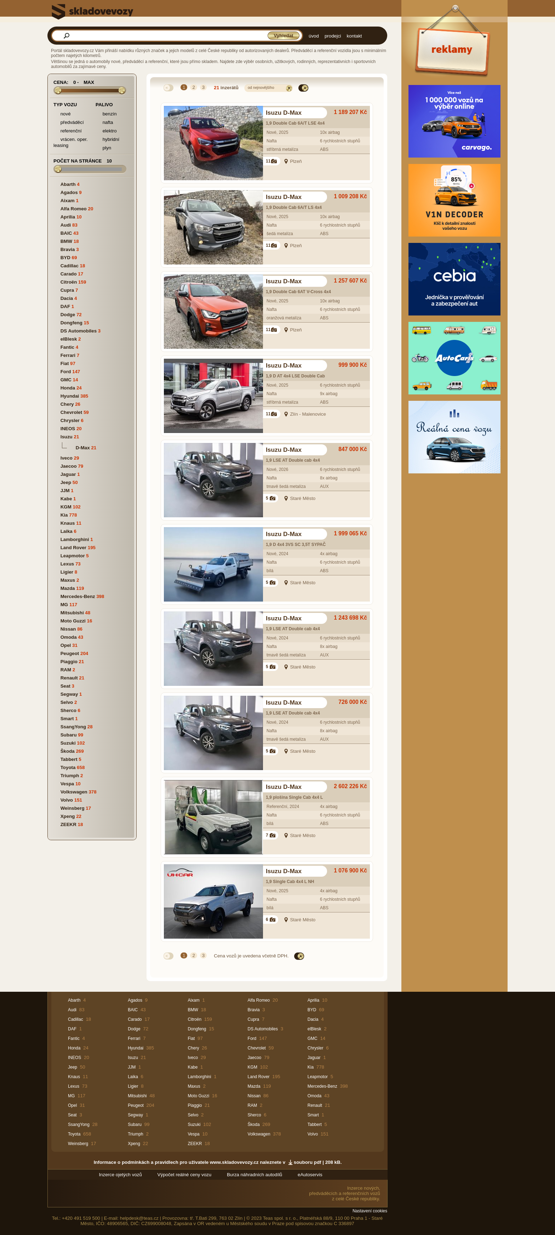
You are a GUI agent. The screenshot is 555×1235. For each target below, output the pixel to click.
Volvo (67, 800)
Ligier (67, 572)
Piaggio (69, 661)
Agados (69, 192)
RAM (66, 669)
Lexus (67, 564)
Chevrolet (71, 412)
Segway (69, 694)
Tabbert (69, 759)
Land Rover (73, 547)
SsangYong (73, 726)
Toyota (68, 767)
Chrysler (70, 420)
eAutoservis (310, 1174)
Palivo (104, 104)
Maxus (68, 580)
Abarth (68, 184)
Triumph (70, 775)
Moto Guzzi (73, 621)
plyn (103, 148)
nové (62, 114)
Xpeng (68, 816)
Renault (69, 678)
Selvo (67, 702)
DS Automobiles (79, 331)
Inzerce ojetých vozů (120, 1174)
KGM (66, 507)
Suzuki (68, 743)
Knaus (68, 523)
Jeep (66, 482)
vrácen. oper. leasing (70, 142)
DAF (65, 306)
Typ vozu (65, 104)
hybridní (107, 140)
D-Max (83, 447)
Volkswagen (74, 792)
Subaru (69, 735)
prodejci (333, 36)
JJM (65, 490)
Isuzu (67, 436)
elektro (106, 131)
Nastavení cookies (370, 1210)
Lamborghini (75, 539)
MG (64, 604)
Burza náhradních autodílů (254, 1174)
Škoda (68, 751)
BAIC (66, 233)
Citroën (69, 282)
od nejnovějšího (261, 87)
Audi (66, 225)
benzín (106, 114)
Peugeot (70, 653)
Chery (67, 404)
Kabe (66, 498)
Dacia (67, 298)
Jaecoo (69, 466)
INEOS (68, 428)
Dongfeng (71, 322)
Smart (67, 718)
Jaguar (68, 474)
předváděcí (68, 123)
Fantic (67, 347)
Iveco (67, 458)
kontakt (354, 36)
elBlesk (69, 339)
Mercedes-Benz (78, 596)
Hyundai (70, 396)
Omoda (69, 637)
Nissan (68, 629)
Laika (67, 531)
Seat (65, 686)
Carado (69, 274)
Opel (66, 645)
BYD (65, 257)
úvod (314, 36)
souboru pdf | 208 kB (317, 1162)
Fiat (65, 363)
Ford (66, 371)
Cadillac (70, 265)
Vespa (67, 783)
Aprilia (68, 217)
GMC (66, 379)
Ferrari (68, 355)
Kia (64, 515)
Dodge (68, 314)
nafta (104, 123)
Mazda (68, 588)
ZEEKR (68, 824)
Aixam (68, 200)
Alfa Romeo (74, 208)
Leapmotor (73, 555)
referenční (67, 131)
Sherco (68, 710)
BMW (66, 241)
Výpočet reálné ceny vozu (185, 1174)
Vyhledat (283, 35)
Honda (68, 388)
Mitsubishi (72, 612)
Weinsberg (73, 808)
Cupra (67, 290)
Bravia (68, 249)
